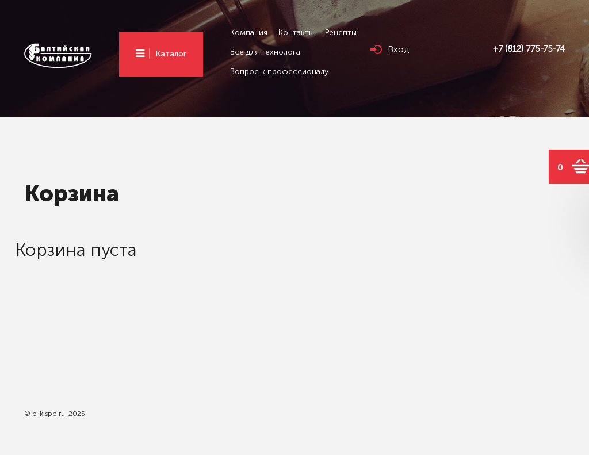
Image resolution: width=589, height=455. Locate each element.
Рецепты (341, 32)
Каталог (170, 54)
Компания (248, 32)
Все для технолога (265, 52)
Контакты (296, 32)
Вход (398, 49)
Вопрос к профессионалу (279, 72)
